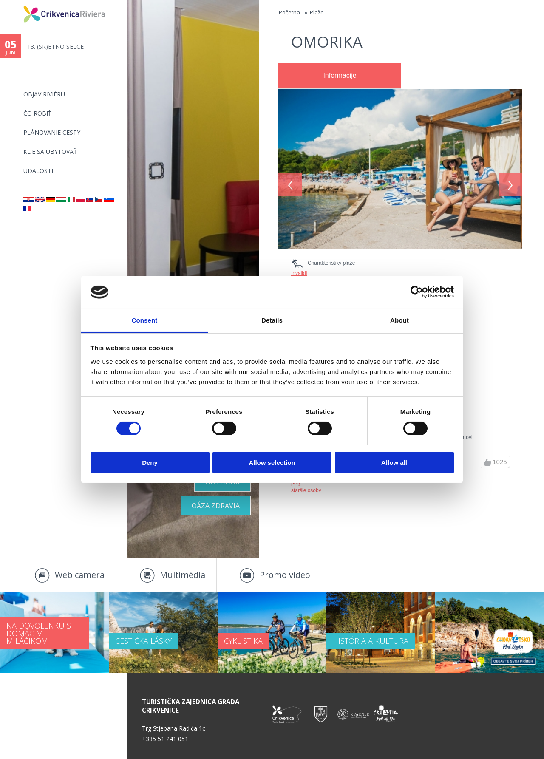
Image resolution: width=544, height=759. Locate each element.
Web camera (80, 575)
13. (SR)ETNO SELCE (55, 46)
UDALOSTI (38, 171)
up (487, 462)
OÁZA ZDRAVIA (216, 505)
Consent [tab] (145, 320)
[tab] (339, 76)
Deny (150, 462)
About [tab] (399, 320)
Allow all (394, 462)
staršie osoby (306, 490)
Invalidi (299, 273)
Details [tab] (272, 320)
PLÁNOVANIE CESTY (51, 132)
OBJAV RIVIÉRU (44, 94)
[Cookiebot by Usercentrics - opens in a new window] (417, 292)
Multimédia (182, 575)
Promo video (285, 575)
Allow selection (272, 462)
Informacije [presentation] (339, 75)
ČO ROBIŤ (37, 113)
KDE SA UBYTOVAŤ (50, 151)
